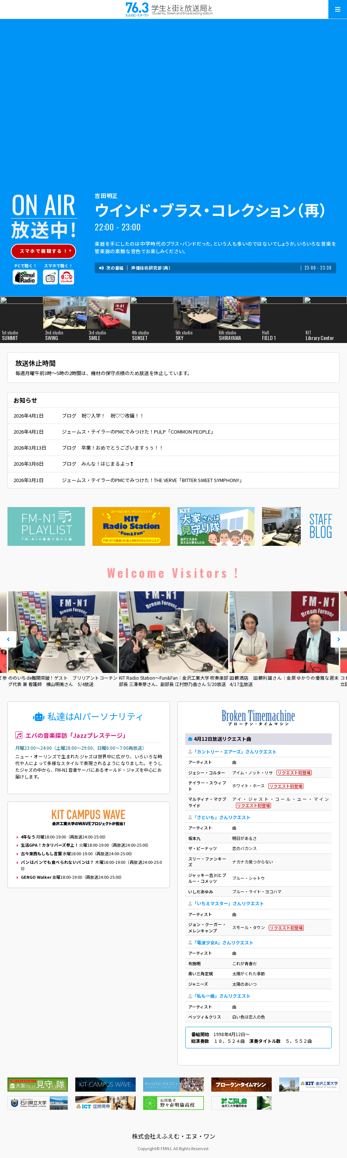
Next (339, 639)
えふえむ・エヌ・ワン (173, 9)
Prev (8, 639)
